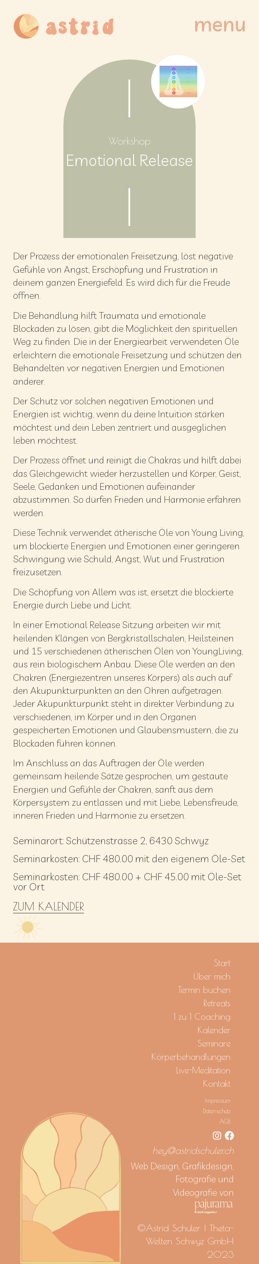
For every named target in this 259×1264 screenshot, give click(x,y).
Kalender (214, 1030)
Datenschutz (216, 1110)
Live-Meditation (203, 1070)
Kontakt (216, 1083)
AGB (224, 1121)
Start (222, 963)
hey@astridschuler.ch (193, 1150)
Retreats (217, 1003)
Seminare (214, 1043)
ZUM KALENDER (48, 906)
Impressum (217, 1100)
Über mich (211, 976)
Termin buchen (204, 990)
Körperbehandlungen (191, 1057)
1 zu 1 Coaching (201, 1016)
